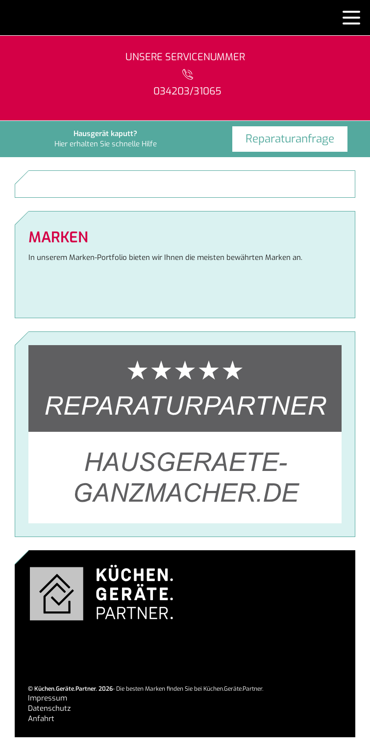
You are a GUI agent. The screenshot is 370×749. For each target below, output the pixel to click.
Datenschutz (49, 708)
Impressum (47, 698)
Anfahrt (41, 719)
